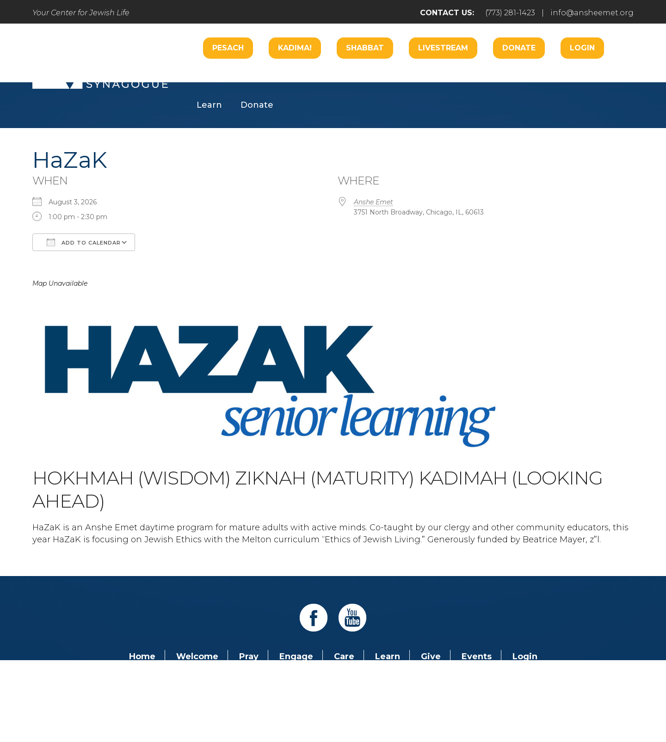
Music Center (572, 77)
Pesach (228, 47)
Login (582, 47)
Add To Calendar (84, 242)
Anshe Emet (373, 202)
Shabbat (365, 47)
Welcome (217, 77)
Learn (209, 105)
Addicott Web (262, 709)
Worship (275, 77)
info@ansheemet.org (592, 12)
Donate (519, 47)
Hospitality (501, 77)
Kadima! (295, 47)
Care (321, 77)
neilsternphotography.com (453, 709)
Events (477, 656)
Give (431, 656)
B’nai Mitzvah (432, 77)
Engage (367, 77)
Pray (249, 656)
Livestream (443, 47)
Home (142, 656)
